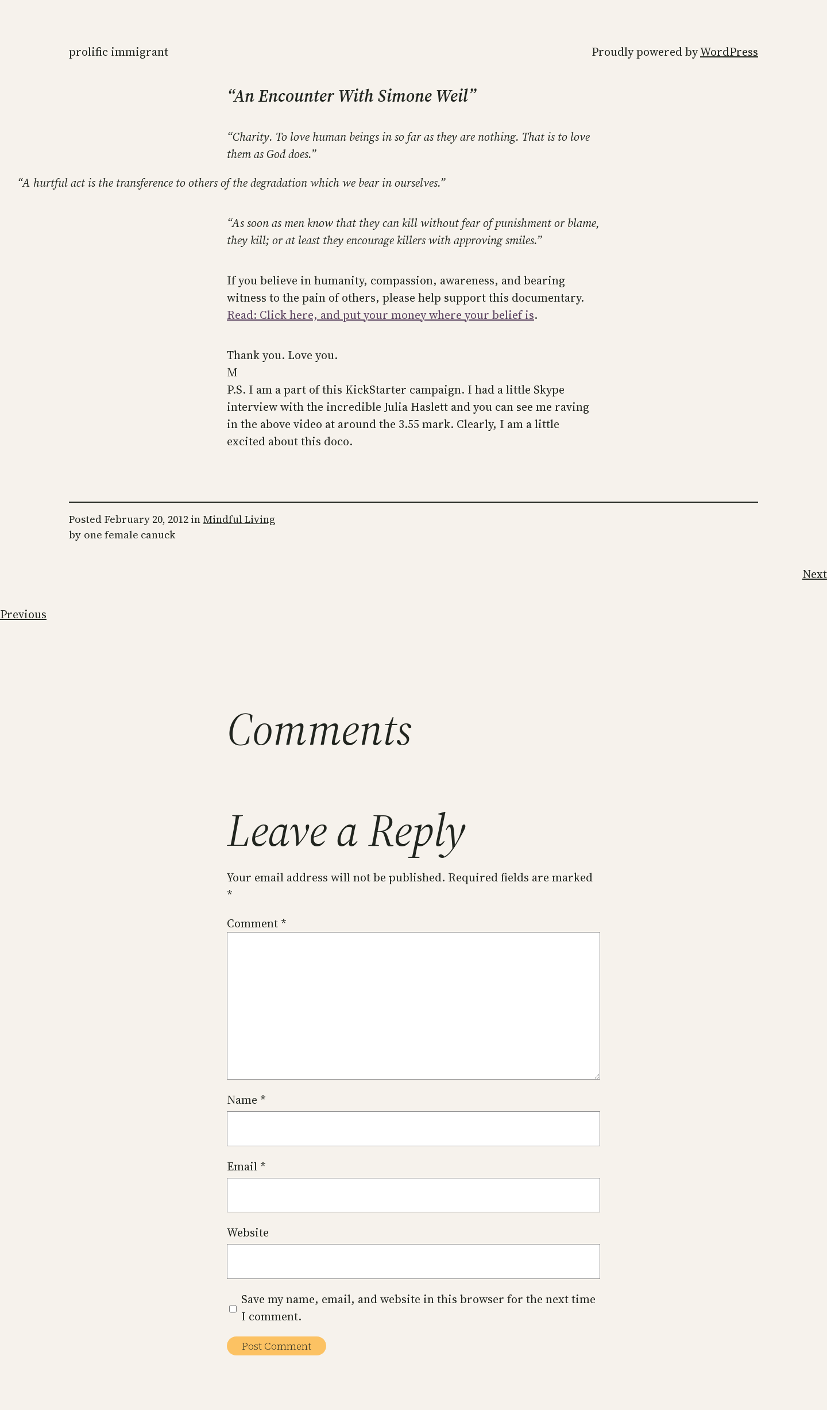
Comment (257, 923)
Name (246, 1100)
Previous (23, 614)
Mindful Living (239, 519)
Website (248, 1232)
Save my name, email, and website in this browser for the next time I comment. (418, 1307)
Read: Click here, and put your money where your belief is (380, 315)
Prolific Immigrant (118, 52)
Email (246, 1166)
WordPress (729, 52)
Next (814, 574)
